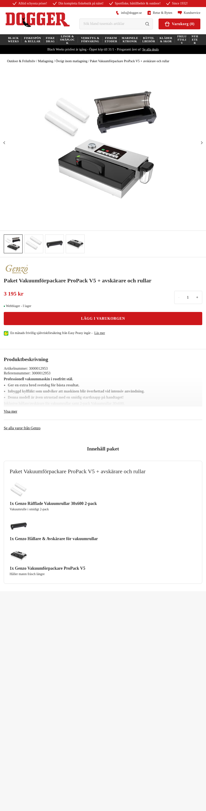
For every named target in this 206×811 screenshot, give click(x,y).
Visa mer (10, 411)
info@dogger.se (129, 13)
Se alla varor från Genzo (22, 428)
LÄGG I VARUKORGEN (103, 318)
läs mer (99, 333)
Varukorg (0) (179, 24)
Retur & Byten (160, 13)
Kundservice (189, 13)
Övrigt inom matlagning (71, 61)
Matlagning (45, 61)
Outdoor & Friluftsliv (21, 61)
